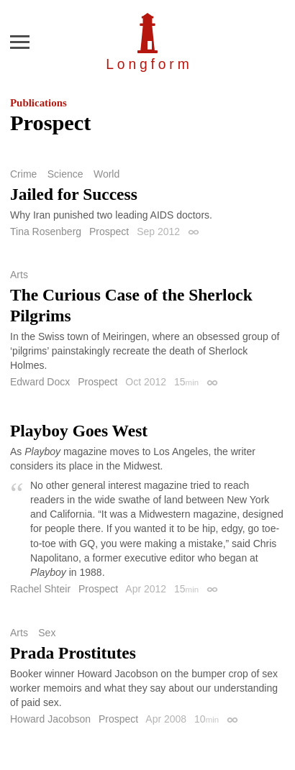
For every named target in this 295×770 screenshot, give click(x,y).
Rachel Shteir (40, 589)
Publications (38, 103)
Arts (19, 275)
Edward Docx (40, 382)
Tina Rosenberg (45, 231)
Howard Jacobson (50, 719)
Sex (46, 633)
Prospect (109, 231)
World (106, 174)
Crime (23, 174)
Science (65, 174)
